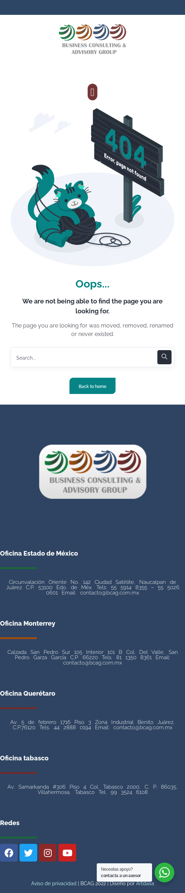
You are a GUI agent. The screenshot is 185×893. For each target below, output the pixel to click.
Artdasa (144, 883)
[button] (93, 91)
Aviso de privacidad (54, 883)
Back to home (92, 386)
